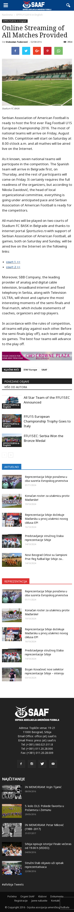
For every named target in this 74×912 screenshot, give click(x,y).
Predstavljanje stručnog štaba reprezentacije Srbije (44, 538)
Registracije (21, 900)
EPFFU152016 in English (14, 21)
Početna (12, 896)
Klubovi (42, 896)
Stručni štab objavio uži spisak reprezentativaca (44, 865)
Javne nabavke (39, 900)
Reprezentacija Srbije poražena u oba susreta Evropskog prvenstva (46, 479)
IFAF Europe (30, 369)
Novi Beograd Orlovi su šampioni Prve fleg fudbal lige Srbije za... (46, 557)
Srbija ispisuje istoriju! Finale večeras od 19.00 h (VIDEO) (48, 846)
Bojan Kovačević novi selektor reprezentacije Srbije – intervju (44, 671)
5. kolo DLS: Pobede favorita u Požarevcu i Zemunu (44, 808)
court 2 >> (13, 267)
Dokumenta (56, 896)
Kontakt (55, 900)
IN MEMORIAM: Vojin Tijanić (43, 787)
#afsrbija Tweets (13, 884)
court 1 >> (13, 262)
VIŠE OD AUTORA (15, 387)
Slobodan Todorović (17, 41)
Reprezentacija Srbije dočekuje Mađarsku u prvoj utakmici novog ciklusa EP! (46, 519)
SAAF (44, 369)
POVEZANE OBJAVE (16, 381)
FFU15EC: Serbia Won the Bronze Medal (43, 438)
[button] (68, 5)
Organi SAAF (27, 896)
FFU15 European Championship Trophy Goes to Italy (47, 421)
